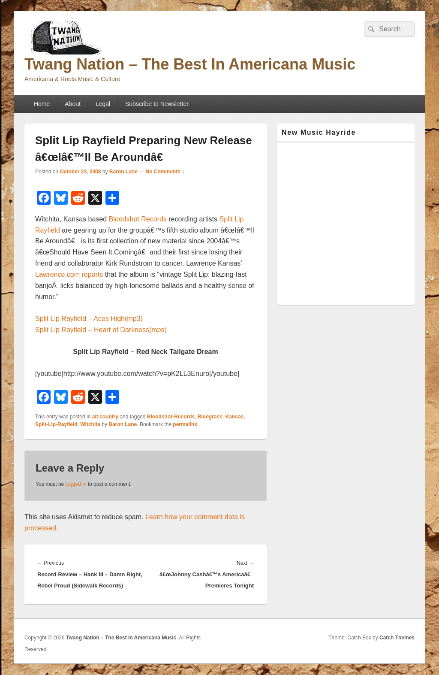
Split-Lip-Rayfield (56, 424)
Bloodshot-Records (171, 417)
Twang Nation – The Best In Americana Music (189, 64)
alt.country (105, 417)
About (73, 103)
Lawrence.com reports (69, 274)
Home (42, 103)
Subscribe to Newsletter (157, 103)
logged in (76, 484)
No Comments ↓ (165, 172)
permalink (185, 424)
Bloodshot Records (138, 219)
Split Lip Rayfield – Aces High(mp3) (89, 318)
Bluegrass (210, 417)
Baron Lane (123, 172)
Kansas (235, 417)
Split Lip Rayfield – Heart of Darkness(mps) (101, 329)
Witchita (90, 424)
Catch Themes (397, 638)
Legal (103, 103)
